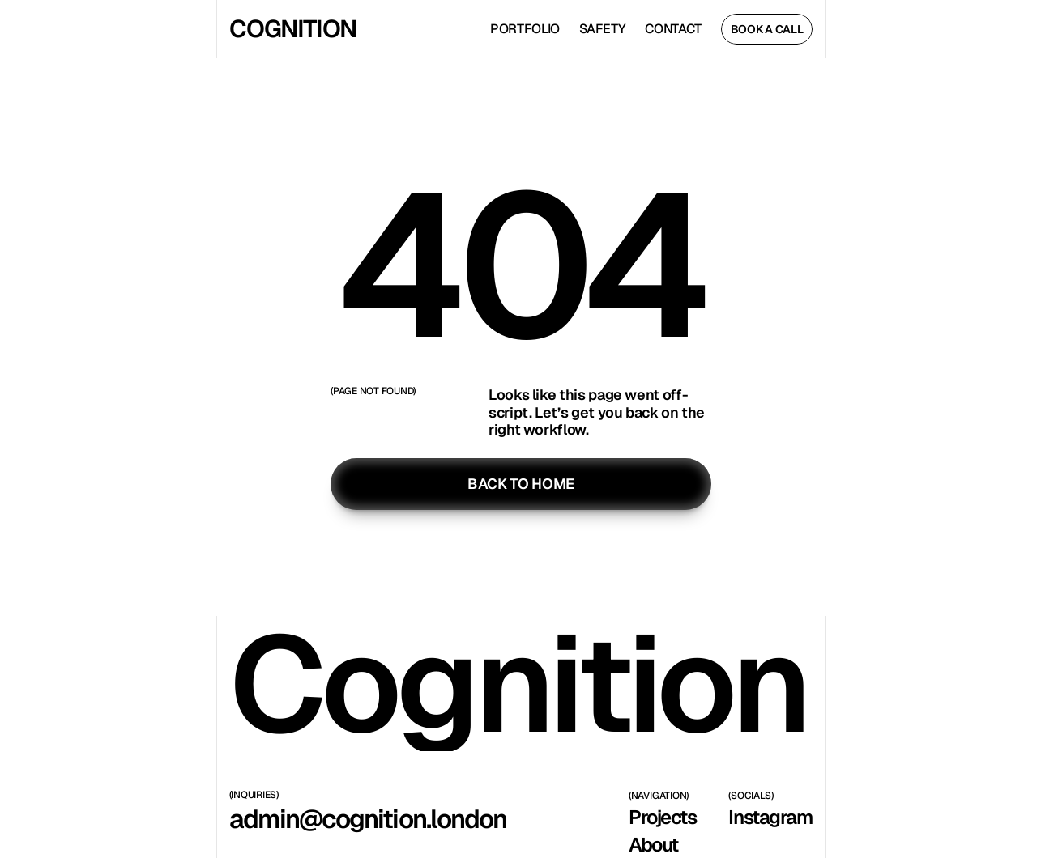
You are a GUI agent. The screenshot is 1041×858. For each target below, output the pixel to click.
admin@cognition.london (368, 818)
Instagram (770, 817)
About (653, 844)
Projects (662, 817)
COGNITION (292, 29)
